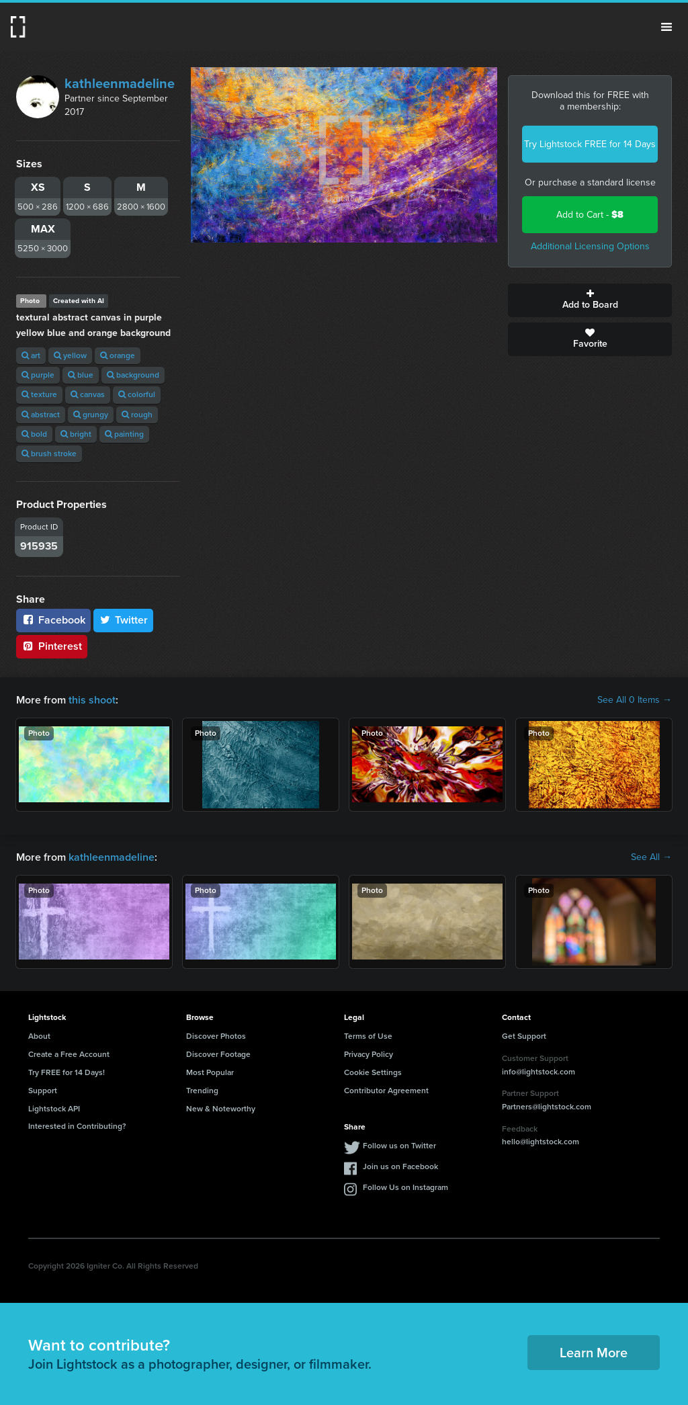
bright (75, 434)
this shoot (92, 700)
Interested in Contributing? (77, 1126)
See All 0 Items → (634, 700)
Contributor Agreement (386, 1090)
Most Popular (210, 1072)
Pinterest (52, 646)
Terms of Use (368, 1036)
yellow (70, 355)
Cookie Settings (373, 1072)
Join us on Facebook (400, 1166)
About (39, 1036)
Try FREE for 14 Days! (66, 1072)
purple (38, 375)
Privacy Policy (368, 1054)
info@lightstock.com (538, 1072)
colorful (136, 394)
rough (137, 415)
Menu (666, 27)
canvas (88, 394)
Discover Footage (218, 1054)
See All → (651, 857)
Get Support (524, 1036)
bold (34, 434)
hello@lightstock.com (540, 1142)
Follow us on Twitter (399, 1146)
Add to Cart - (590, 215)
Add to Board (590, 300)
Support (42, 1090)
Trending (202, 1090)
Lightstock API (54, 1109)
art (31, 355)
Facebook (53, 620)
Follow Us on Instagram (405, 1187)
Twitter (123, 620)
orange (117, 355)
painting (124, 434)
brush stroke (49, 454)
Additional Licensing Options (590, 246)
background (133, 375)
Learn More (594, 1353)
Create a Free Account (69, 1054)
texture (39, 394)
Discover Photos (216, 1036)
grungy (90, 415)
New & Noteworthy (220, 1109)
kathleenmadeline (119, 83)
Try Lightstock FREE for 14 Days (590, 144)
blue (80, 375)
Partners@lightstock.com (546, 1107)
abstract (41, 415)
